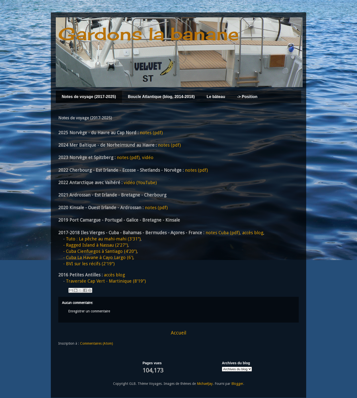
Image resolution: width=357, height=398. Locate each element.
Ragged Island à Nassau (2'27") (93, 245)
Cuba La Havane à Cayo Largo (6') (95, 257)
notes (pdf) (151, 132)
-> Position (247, 97)
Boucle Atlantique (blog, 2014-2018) (161, 97)
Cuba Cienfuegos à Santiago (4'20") (97, 251)
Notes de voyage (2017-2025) (89, 97)
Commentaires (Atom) (96, 343)
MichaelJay (205, 384)
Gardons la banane (148, 33)
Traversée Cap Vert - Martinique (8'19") (106, 281)
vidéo (147, 157)
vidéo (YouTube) (140, 182)
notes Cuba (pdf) (223, 232)
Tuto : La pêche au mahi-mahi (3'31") (103, 238)
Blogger (237, 384)
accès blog (252, 232)
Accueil (178, 333)
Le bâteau (216, 97)
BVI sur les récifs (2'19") (86, 263)
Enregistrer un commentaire (89, 311)
